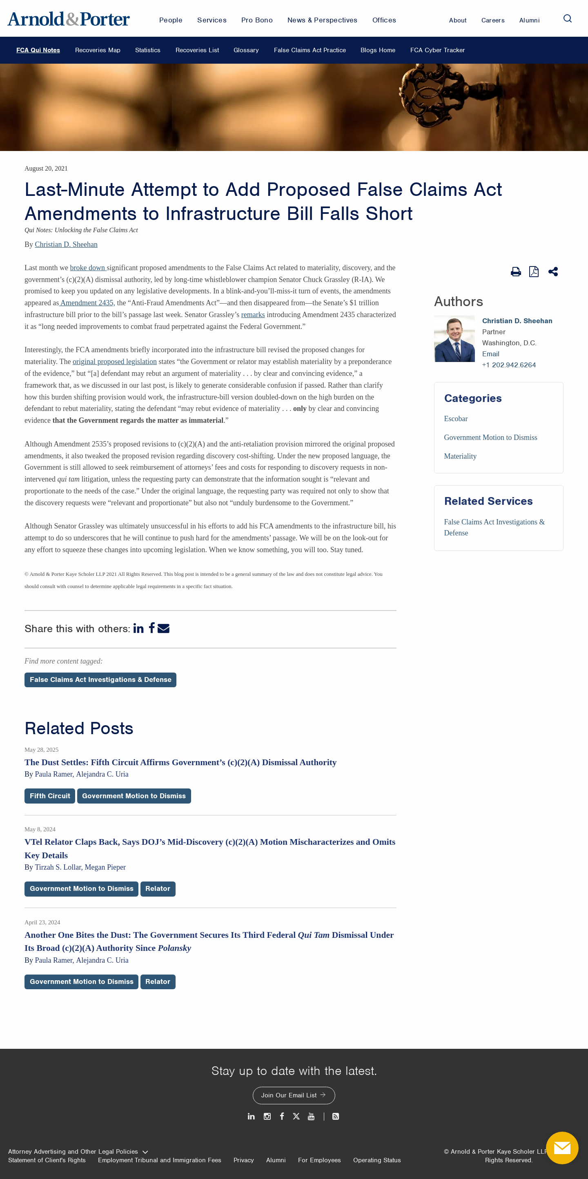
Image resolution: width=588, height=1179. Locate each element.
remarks (253, 315)
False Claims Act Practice (310, 50)
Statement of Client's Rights (47, 1160)
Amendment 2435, (87, 303)
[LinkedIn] (139, 628)
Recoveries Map (97, 50)
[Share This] (554, 272)
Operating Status (377, 1160)
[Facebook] (151, 628)
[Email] (163, 628)
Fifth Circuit (50, 795)
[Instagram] (268, 1116)
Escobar (456, 419)
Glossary (246, 50)
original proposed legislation (115, 361)
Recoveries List (197, 50)
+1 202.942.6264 (509, 364)
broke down (88, 268)
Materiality (460, 456)
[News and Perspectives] (332, 1116)
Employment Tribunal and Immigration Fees (159, 1160)
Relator (157, 888)
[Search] (567, 18)
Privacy (244, 1160)
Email (490, 353)
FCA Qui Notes (38, 50)
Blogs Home (378, 50)
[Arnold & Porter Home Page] (68, 18)
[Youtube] (312, 1116)
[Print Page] (516, 272)
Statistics (147, 50)
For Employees (319, 1160)
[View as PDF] (534, 271)
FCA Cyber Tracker (437, 50)
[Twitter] (296, 1116)
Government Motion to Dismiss (491, 437)
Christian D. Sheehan (66, 244)
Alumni (276, 1160)
